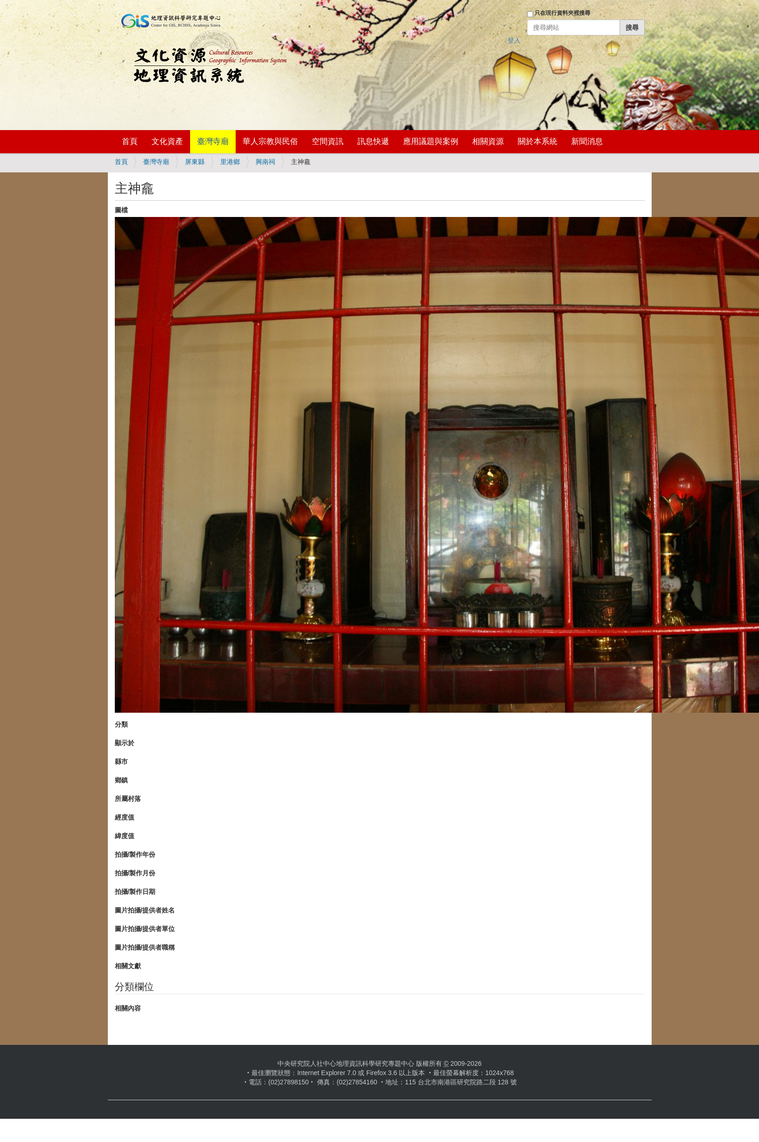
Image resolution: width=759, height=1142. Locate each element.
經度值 (124, 817)
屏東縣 (195, 161)
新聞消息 (587, 141)
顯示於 (124, 743)
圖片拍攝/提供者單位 (145, 928)
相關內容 (128, 1008)
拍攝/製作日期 (135, 891)
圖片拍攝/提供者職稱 (145, 947)
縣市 (121, 761)
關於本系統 (537, 141)
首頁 (130, 141)
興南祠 (265, 161)
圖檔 (121, 210)
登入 (514, 40)
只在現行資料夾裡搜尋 (562, 13)
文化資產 (167, 141)
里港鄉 (230, 161)
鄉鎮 (121, 780)
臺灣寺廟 (213, 141)
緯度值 (124, 836)
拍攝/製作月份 (135, 873)
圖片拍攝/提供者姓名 (145, 910)
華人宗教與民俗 (270, 141)
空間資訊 (327, 141)
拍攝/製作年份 (135, 854)
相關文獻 (128, 966)
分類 (121, 724)
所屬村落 (128, 798)
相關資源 (488, 141)
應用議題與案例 (430, 141)
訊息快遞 (373, 141)
